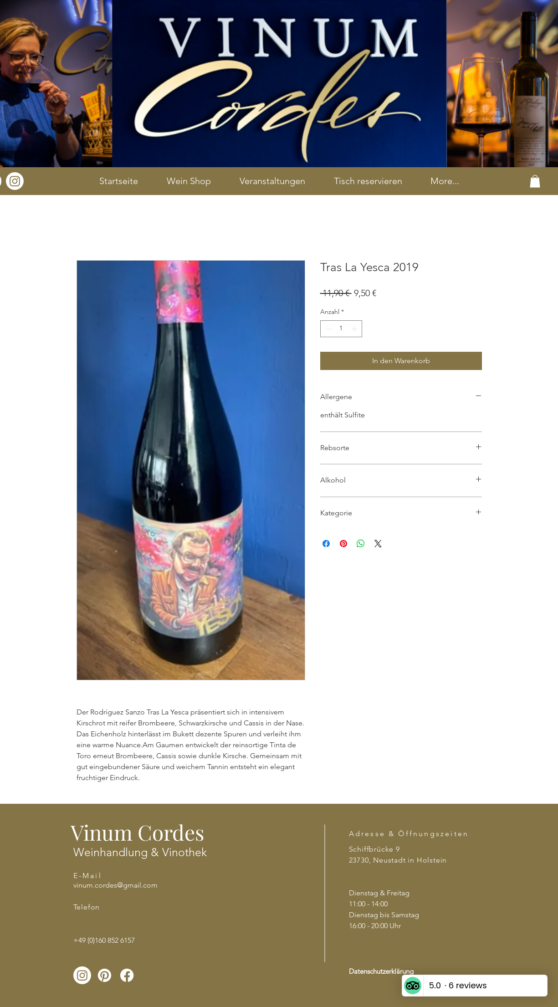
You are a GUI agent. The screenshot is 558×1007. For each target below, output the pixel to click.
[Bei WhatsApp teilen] (360, 543)
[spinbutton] (341, 329)
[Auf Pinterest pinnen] (343, 543)
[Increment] (355, 329)
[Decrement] (327, 329)
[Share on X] (378, 543)
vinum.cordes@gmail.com (115, 885)
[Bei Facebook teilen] (326, 543)
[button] (535, 181)
